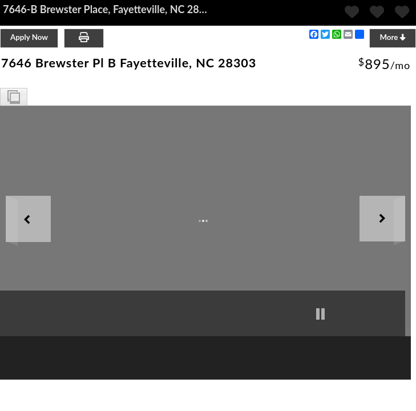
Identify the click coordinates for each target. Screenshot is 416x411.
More (392, 37)
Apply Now (29, 37)
